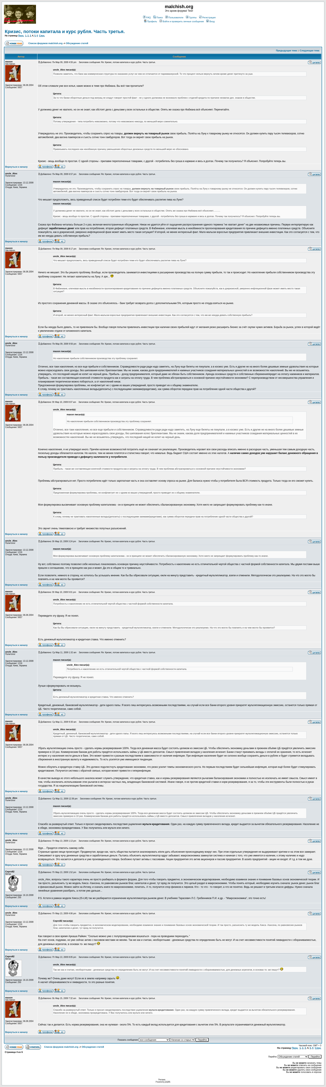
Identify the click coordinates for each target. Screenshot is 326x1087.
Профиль (150, 21)
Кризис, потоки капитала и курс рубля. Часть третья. (65, 31)
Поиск (158, 17)
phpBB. (167, 1082)
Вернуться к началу (16, 167)
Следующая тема (309, 50)
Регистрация (207, 17)
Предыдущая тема (286, 50)
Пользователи (174, 17)
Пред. (21, 36)
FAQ (147, 17)
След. (42, 36)
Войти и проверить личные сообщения (181, 21)
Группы (191, 17)
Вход (210, 21)
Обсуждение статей (77, 43)
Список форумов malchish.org (45, 43)
